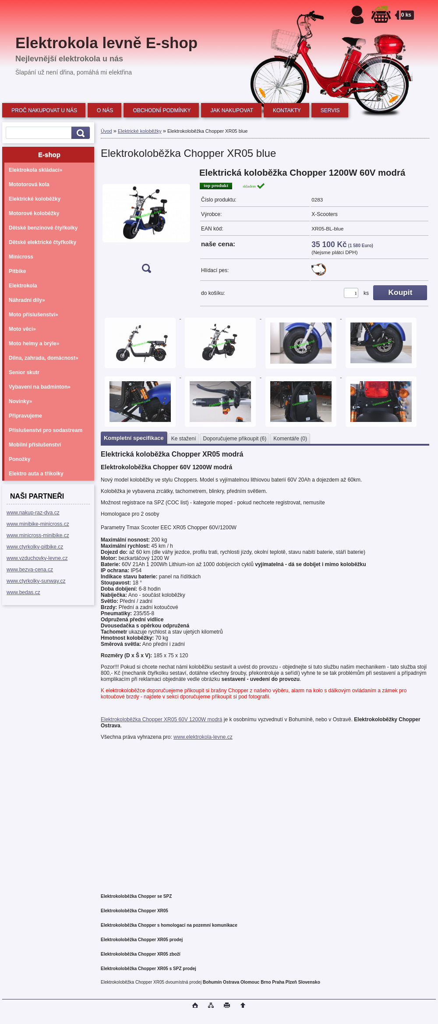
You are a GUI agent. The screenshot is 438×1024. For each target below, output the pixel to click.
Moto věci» (22, 329)
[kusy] (351, 293)
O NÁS (105, 110)
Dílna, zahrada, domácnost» (43, 358)
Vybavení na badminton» (40, 387)
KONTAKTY (287, 110)
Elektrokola (23, 286)
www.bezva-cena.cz (30, 570)
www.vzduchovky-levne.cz (37, 558)
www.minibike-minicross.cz (38, 524)
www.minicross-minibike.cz (38, 535)
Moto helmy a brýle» (34, 343)
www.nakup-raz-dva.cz (33, 513)
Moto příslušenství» (33, 315)
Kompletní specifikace (134, 438)
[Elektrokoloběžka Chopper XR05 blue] (146, 223)
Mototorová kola (29, 184)
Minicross (21, 257)
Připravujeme (25, 416)
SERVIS (330, 110)
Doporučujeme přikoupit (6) (234, 439)
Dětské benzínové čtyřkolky (43, 228)
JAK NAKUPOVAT (231, 110)
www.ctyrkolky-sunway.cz (36, 581)
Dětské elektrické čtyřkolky (42, 242)
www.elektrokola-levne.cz (203, 737)
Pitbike (17, 271)
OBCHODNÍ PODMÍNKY (162, 110)
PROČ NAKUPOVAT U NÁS (44, 110)
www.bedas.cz (23, 592)
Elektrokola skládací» (35, 170)
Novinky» (20, 401)
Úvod (106, 131)
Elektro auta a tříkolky (36, 474)
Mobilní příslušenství (35, 445)
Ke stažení (183, 439)
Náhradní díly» (27, 300)
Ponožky (19, 459)
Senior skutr (24, 372)
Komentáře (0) (290, 439)
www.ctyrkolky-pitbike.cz (35, 547)
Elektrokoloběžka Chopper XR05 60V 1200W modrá (162, 719)
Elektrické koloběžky (34, 199)
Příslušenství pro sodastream (45, 430)
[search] (79, 133)
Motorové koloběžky (34, 213)
